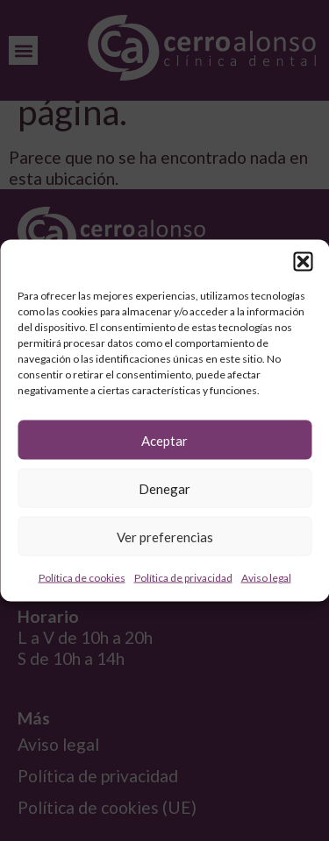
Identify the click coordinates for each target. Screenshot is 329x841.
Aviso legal (266, 577)
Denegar (164, 488)
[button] (302, 262)
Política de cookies (82, 577)
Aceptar (164, 440)
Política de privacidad (183, 577)
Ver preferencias (165, 536)
